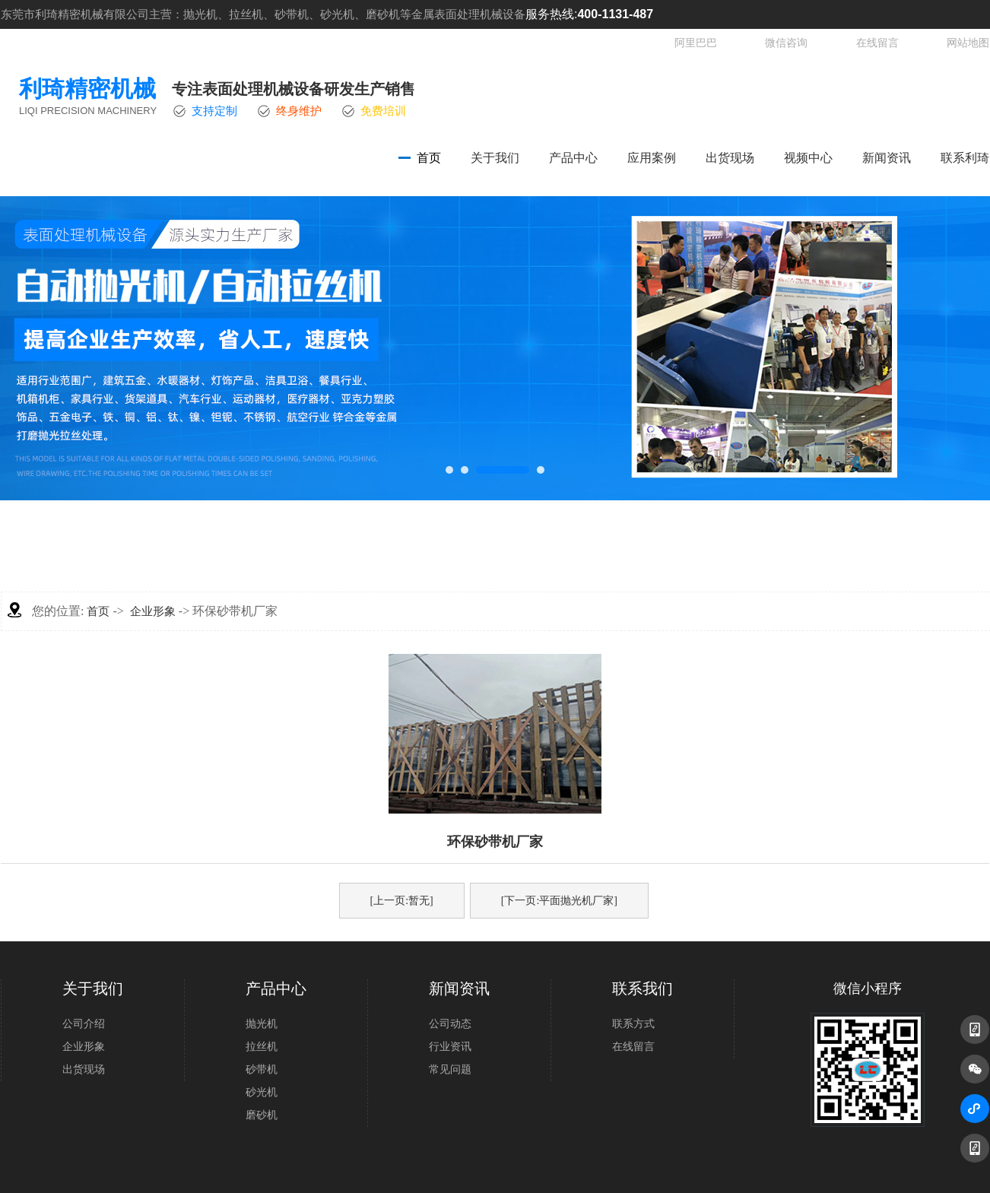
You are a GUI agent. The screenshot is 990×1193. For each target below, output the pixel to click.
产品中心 (573, 157)
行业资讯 (450, 1046)
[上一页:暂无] (401, 900)
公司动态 (450, 1024)
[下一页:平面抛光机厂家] (559, 900)
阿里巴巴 (695, 43)
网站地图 (968, 43)
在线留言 (877, 43)
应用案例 (651, 157)
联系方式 (633, 1024)
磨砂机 (262, 1115)
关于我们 (495, 157)
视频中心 (808, 157)
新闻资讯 (886, 157)
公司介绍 (83, 1024)
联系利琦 (965, 157)
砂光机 (262, 1092)
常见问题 (450, 1069)
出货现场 (730, 157)
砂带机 (262, 1069)
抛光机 (262, 1024)
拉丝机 (262, 1046)
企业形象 (153, 611)
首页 (429, 157)
